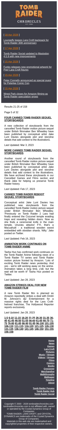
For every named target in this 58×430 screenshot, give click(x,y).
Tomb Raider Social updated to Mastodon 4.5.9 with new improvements (26, 55)
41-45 (11, 320)
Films (51, 360)
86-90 (25, 323)
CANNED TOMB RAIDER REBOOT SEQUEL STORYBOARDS (24, 195)
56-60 (32, 320)
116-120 (29, 326)
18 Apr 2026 (11, 35)
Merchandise (47, 371)
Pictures (50, 352)
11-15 (17, 317)
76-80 (11, 323)
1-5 (6, 317)
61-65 (39, 320)
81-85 (18, 323)
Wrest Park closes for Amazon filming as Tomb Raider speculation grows (26, 95)
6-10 (11, 317)
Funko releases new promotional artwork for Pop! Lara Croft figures (28, 68)
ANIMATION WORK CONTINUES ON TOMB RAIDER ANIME (25, 245)
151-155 (49, 329)
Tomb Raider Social (44, 394)
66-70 (46, 320)
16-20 (25, 317)
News (51, 343)
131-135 (8, 329)
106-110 (8, 326)
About (51, 383)
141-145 (29, 329)
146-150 (39, 329)
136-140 (19, 329)
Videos (41, 357)
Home (51, 340)
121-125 (39, 326)
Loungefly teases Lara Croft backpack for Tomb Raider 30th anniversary (26, 41)
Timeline (50, 380)
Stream (50, 354)
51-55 (25, 320)
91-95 (32, 323)
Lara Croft (49, 349)
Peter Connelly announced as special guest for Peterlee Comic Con (27, 82)
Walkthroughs (47, 374)
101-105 (49, 323)
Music (42, 354)
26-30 (39, 317)
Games (50, 346)
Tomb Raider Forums (43, 388)
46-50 (18, 320)
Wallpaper (49, 377)
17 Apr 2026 (11, 48)
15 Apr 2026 (11, 61)
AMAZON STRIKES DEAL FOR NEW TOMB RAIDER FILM (25, 286)
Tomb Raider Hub (45, 391)
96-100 (40, 323)
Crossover (49, 368)
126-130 (49, 326)
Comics (50, 363)
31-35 (46, 317)
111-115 (19, 326)
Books (51, 366)
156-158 (8, 332)
